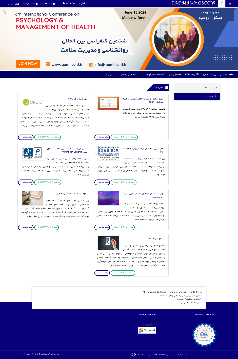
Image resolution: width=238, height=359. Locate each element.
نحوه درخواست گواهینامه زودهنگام (72, 193)
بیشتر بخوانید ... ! (102, 137)
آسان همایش (45, 354)
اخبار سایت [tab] (210, 96)
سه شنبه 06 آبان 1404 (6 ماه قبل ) (48, 137)
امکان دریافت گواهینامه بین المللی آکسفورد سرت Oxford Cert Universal (66, 150)
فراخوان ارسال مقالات (154, 238)
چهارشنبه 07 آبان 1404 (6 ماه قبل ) (124, 137)
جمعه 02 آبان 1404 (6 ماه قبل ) (47, 227)
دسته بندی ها (211, 88)
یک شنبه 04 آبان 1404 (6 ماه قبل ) (48, 182)
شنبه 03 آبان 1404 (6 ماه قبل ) (122, 227)
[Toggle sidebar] (230, 3)
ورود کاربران (13, 3)
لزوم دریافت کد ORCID (77, 99)
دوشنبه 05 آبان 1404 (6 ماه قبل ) (123, 182)
